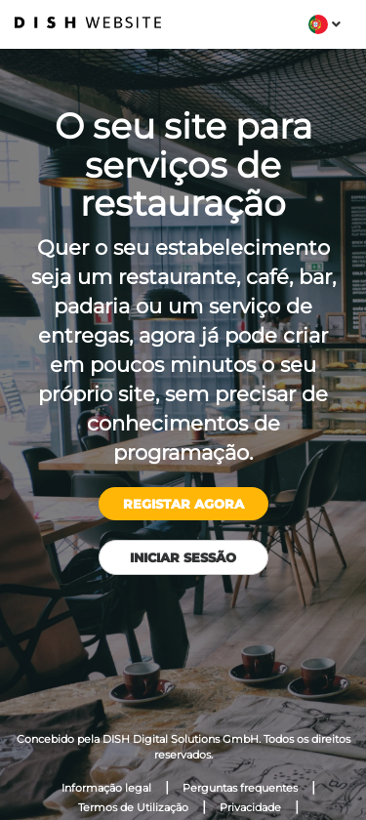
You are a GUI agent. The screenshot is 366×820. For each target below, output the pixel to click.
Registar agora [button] (183, 504)
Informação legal (106, 788)
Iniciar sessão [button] (183, 557)
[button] (324, 24)
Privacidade (250, 807)
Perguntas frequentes (240, 788)
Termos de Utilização (133, 807)
